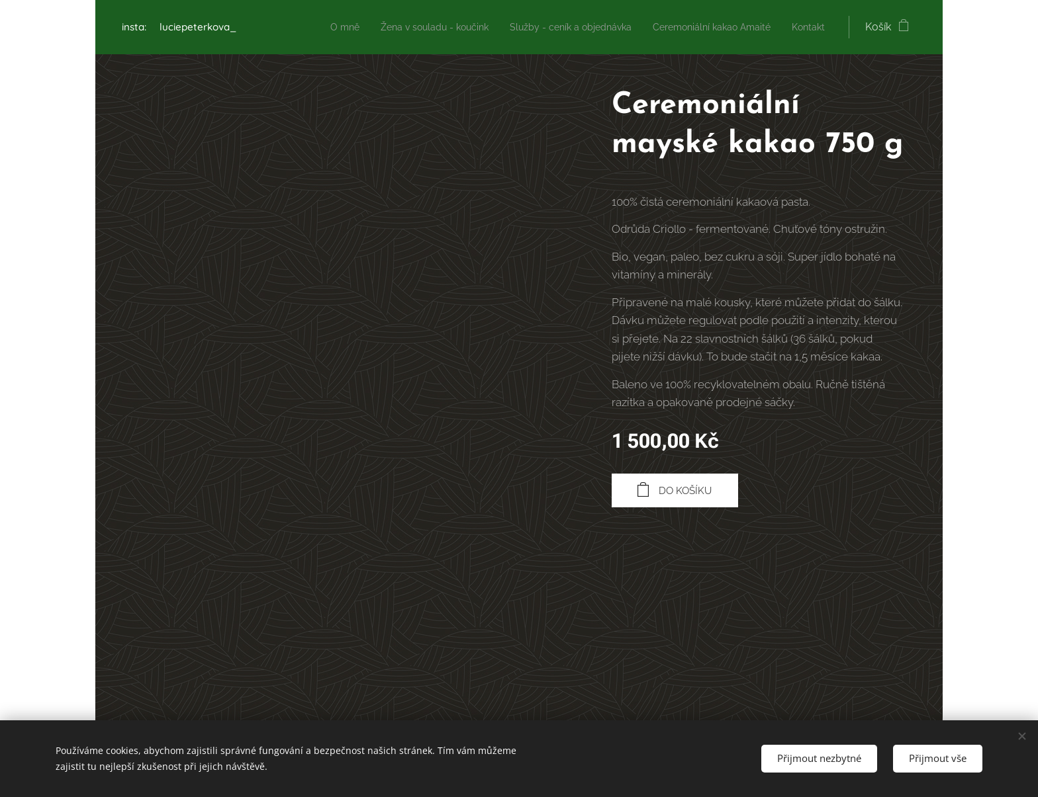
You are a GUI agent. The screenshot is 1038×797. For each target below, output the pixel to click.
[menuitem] (305, 27)
